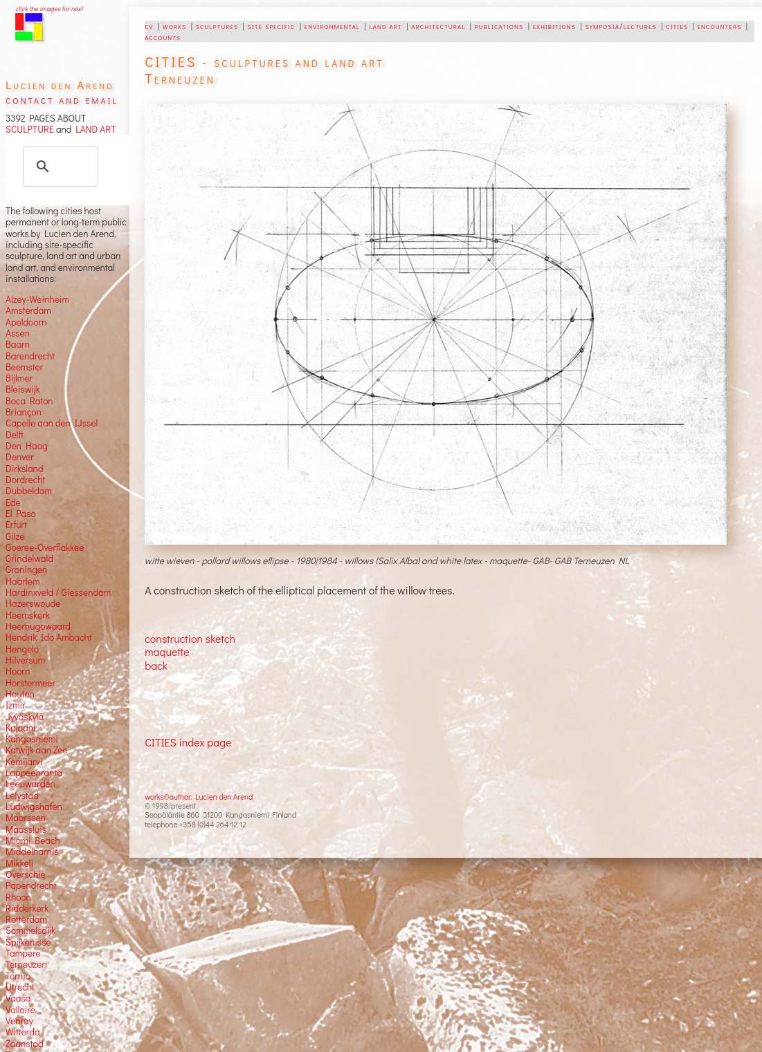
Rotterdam (26, 919)
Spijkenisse (28, 942)
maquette (167, 651)
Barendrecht (30, 356)
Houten (20, 694)
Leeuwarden (30, 784)
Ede (13, 502)
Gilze (15, 536)
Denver (20, 457)
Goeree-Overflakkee (45, 547)
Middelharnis (32, 851)
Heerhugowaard (38, 626)
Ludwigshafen (34, 806)
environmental (332, 25)
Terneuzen (26, 964)
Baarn (18, 344)
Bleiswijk (23, 389)
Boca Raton (29, 401)
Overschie (26, 874)
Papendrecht (31, 885)
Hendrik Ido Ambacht (48, 637)
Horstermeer (30, 683)
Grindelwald (29, 558)
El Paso (21, 513)
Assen (18, 333)
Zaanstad (25, 1043)
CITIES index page (188, 742)
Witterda (23, 1032)
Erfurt (16, 524)
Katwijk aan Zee (37, 750)
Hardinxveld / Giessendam (58, 592)
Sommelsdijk (30, 930)
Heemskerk (28, 615)
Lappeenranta (34, 773)
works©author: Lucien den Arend (199, 796)
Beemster (24, 367)
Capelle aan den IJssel (52, 423)
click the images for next (48, 8)
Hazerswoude (33, 603)
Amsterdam (28, 310)
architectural (438, 25)
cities (677, 25)
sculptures (217, 25)
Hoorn (18, 671)
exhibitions (554, 25)
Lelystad (22, 795)
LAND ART (93, 129)
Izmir (16, 705)
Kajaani (21, 728)
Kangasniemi (32, 739)
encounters (719, 25)
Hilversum (25, 660)
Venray (19, 1021)
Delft (15, 435)
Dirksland (25, 468)
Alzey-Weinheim (37, 299)
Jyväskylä (25, 717)
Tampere (23, 953)
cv (149, 25)
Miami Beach (33, 840)
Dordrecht (25, 479)
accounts (163, 36)
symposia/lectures (620, 25)
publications (499, 25)
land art (385, 25)
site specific (272, 25)
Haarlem (22, 581)
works (174, 25)
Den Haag (27, 446)
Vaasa (18, 998)
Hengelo (22, 649)
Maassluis (26, 829)
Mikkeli (19, 863)
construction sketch (190, 638)
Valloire (20, 1010)
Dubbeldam (29, 491)
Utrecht (20, 987)
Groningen (26, 569)
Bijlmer (19, 378)
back (156, 665)
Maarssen (26, 817)
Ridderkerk (27, 908)
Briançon (24, 412)
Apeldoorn (26, 322)
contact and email (62, 99)
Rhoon (18, 897)
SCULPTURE (30, 129)
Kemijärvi (24, 761)
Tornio (18, 976)
